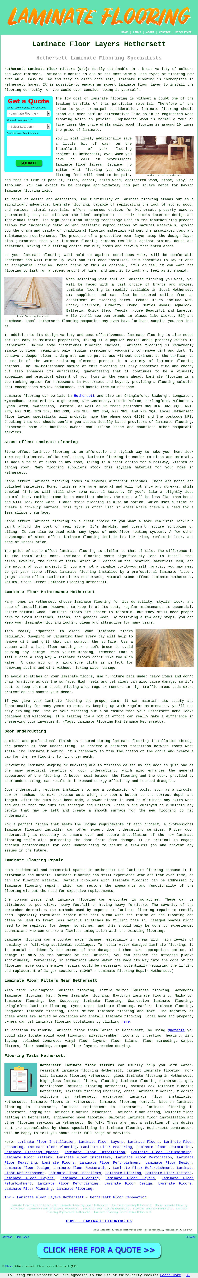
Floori (9, 1266)
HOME (124, 32)
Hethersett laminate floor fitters (77, 1065)
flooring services (35, 1123)
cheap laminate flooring (148, 1091)
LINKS (137, 32)
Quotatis (176, 1030)
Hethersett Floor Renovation (118, 1197)
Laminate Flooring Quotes (31, 1152)
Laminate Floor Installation (45, 1142)
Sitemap (7, 1237)
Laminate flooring (22, 940)
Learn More (170, 1275)
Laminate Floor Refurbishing (161, 1152)
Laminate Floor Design (169, 1163)
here (125, 1022)
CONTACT (165, 32)
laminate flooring (63, 74)
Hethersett (84, 396)
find (20, 990)
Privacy (190, 1237)
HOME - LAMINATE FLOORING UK (99, 1221)
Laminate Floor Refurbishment (110, 1163)
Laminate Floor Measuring (106, 1147)
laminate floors (47, 1102)
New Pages (22, 1237)
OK (188, 1275)
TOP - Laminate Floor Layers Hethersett (44, 1197)
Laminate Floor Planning (52, 1147)
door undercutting (57, 746)
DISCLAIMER (183, 32)
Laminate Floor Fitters (28, 1157)
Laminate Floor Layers (101, 1142)
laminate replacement (84, 1107)
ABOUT (150, 32)
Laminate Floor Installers (84, 1157)
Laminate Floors (144, 1142)
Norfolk (95, 1123)
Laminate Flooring (123, 1173)
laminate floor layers (78, 165)
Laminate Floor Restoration (164, 1147)
